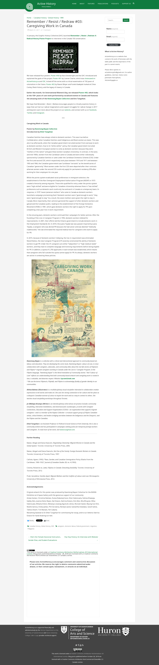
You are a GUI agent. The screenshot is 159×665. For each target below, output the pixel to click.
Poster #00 (55, 75)
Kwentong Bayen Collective (59, 99)
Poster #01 (57, 78)
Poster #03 (83, 93)
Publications (103, 4)
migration (93, 526)
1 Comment (46, 30)
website (67, 110)
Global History (53, 18)
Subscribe (113, 45)
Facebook (92, 110)
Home (74, 4)
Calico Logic (35, 635)
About (82, 4)
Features (91, 4)
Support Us (126, 4)
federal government (82, 526)
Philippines (30, 529)
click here (115, 75)
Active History (46, 3)
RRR (61, 18)
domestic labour (70, 526)
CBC (44, 81)
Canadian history (40, 18)
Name (112, 29)
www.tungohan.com (67, 430)
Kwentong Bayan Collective (46, 129)
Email (112, 36)
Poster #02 (50, 84)
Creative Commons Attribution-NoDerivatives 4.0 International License (62, 553)
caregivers (60, 526)
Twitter (29, 113)
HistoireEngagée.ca (111, 80)
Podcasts (115, 4)
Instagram (40, 113)
